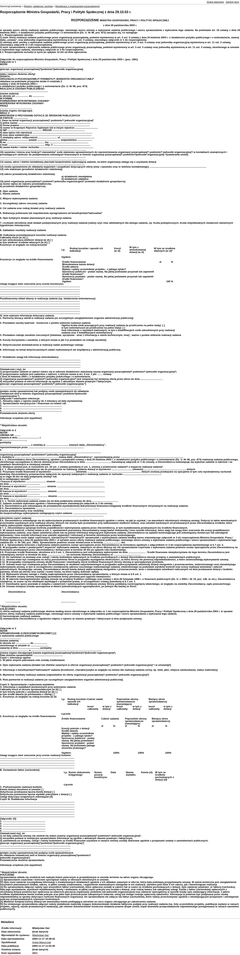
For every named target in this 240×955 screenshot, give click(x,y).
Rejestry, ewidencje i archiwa (38, 6)
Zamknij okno (232, 2)
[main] (120, 466)
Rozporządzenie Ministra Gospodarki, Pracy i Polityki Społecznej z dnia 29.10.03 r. (65, 12)
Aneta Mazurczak (41, 942)
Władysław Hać (40, 935)
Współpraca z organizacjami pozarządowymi (77, 6)
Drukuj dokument (215, 2)
